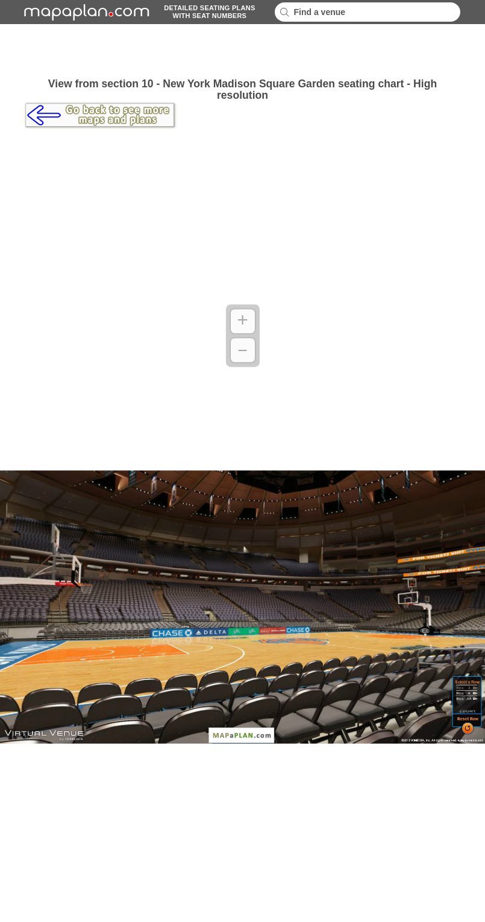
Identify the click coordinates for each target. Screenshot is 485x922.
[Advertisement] (242, 51)
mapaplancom (84, 12)
